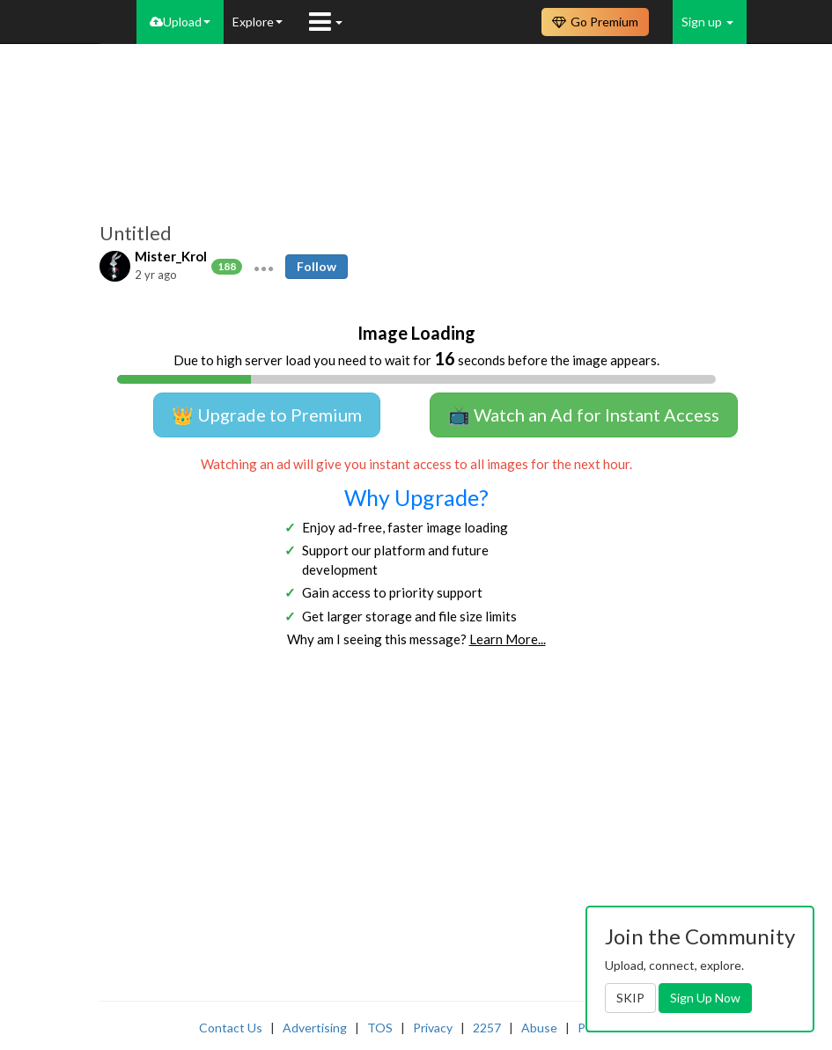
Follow (316, 266)
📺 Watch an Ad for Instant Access (583, 414)
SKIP (630, 997)
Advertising (315, 1027)
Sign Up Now (705, 997)
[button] (263, 267)
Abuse (539, 1027)
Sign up (707, 21)
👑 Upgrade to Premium (267, 414)
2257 (487, 1027)
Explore (257, 21)
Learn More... (507, 639)
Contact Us (230, 1027)
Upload (180, 21)
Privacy (433, 1027)
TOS (380, 1027)
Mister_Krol (171, 256)
